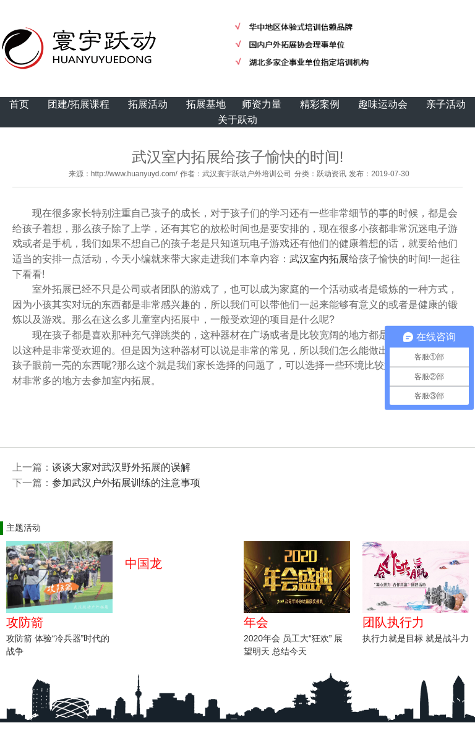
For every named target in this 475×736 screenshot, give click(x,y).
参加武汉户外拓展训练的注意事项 (126, 482)
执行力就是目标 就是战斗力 (415, 638)
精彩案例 (320, 104)
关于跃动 (237, 119)
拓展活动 (148, 104)
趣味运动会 (383, 104)
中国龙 (143, 563)
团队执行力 (393, 622)
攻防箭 (24, 622)
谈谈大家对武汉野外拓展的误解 (121, 467)
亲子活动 (446, 104)
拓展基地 (206, 104)
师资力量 (261, 104)
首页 (19, 104)
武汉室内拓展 (319, 259)
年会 (256, 622)
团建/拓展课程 (78, 104)
